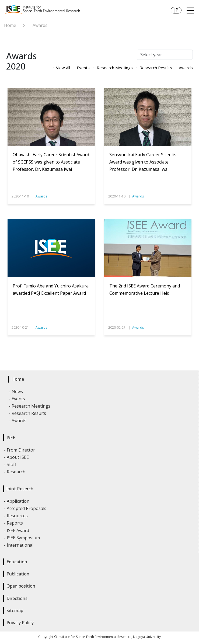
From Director (21, 450)
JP (176, 10)
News (17, 391)
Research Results (155, 67)
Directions (16, 598)
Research (16, 472)
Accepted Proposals (26, 508)
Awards (40, 25)
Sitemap (14, 610)
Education (16, 562)
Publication (17, 574)
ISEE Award (18, 530)
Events (83, 67)
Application (18, 501)
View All (63, 67)
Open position (20, 586)
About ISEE (18, 457)
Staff (11, 464)
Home (10, 25)
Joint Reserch (19, 489)
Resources (17, 516)
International (20, 545)
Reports (15, 523)
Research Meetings (115, 67)
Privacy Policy (20, 623)
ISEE (10, 437)
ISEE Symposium (23, 538)
